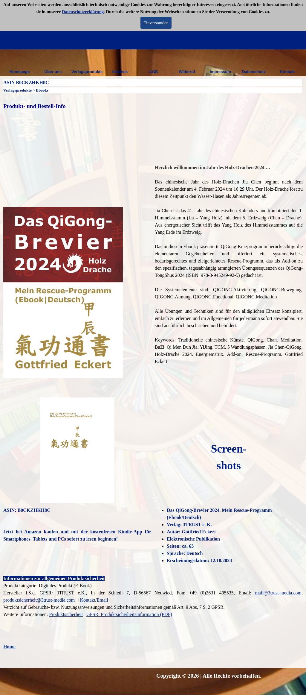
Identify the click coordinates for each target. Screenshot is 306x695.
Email (102, 600)
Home (9, 646)
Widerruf (187, 71)
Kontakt (287, 71)
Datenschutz (254, 71)
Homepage (19, 71)
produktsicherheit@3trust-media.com (39, 600)
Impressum (220, 71)
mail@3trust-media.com (278, 592)
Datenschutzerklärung (83, 11)
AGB (153, 71)
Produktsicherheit (66, 614)
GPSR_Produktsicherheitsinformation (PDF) (129, 614)
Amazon (32, 531)
